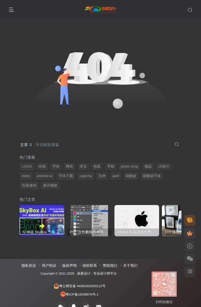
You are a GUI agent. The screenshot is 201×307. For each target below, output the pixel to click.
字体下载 (66, 176)
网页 (69, 166)
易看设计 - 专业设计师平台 (97, 273)
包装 (96, 166)
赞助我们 (110, 265)
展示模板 (50, 185)
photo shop (129, 166)
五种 (102, 176)
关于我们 (130, 265)
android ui (44, 176)
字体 (55, 166)
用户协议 (49, 265)
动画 (42, 166)
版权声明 (69, 265)
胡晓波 (130, 176)
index (26, 176)
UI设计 (163, 166)
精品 (148, 166)
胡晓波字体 (152, 176)
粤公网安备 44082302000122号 (80, 286)
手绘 (110, 166)
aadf (115, 176)
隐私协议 (28, 265)
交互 (83, 166)
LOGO (27, 166)
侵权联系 (89, 265)
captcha (86, 176)
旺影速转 (29, 185)
